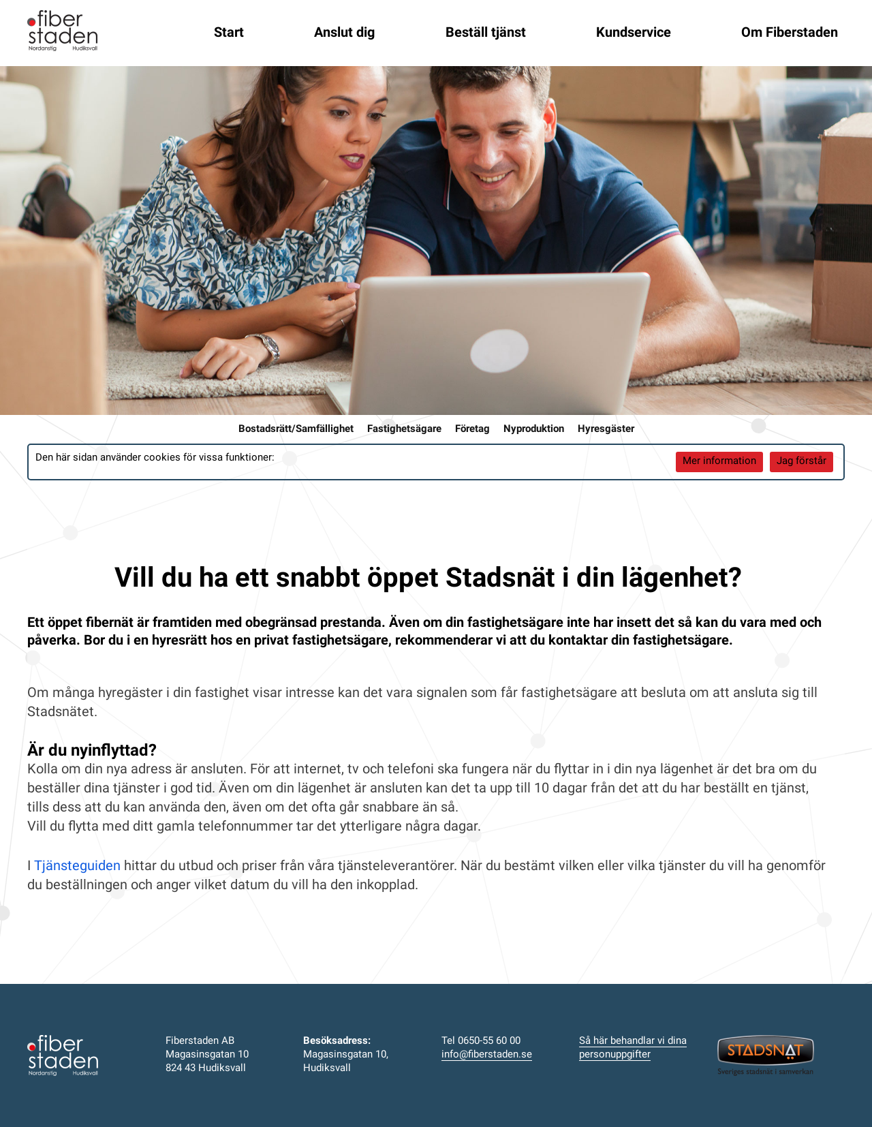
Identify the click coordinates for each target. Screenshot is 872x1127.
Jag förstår (801, 462)
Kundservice (633, 33)
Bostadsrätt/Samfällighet (296, 429)
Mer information (719, 462)
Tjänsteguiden (77, 867)
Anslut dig (344, 33)
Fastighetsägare (404, 429)
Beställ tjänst (486, 33)
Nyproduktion (533, 429)
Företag (472, 429)
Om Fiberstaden (789, 33)
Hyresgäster (606, 429)
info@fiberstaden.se (486, 1055)
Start (229, 33)
